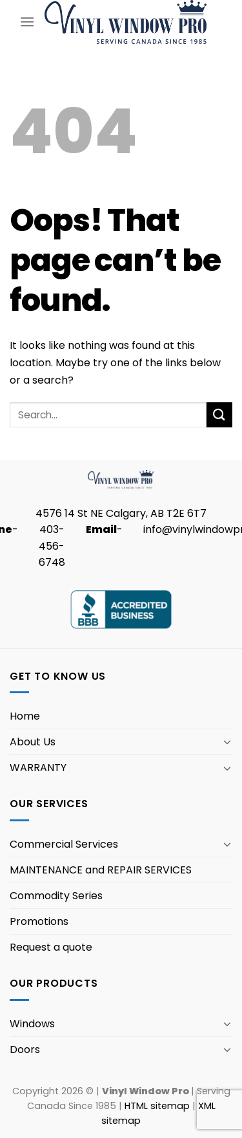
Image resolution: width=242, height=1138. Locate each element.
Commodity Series (56, 895)
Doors (25, 1049)
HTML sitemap (157, 1105)
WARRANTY (38, 767)
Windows (32, 1023)
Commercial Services (64, 844)
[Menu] (27, 21)
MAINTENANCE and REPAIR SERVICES (101, 870)
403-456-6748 (52, 546)
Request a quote (51, 947)
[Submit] (219, 414)
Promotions (39, 921)
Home (25, 716)
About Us (32, 741)
